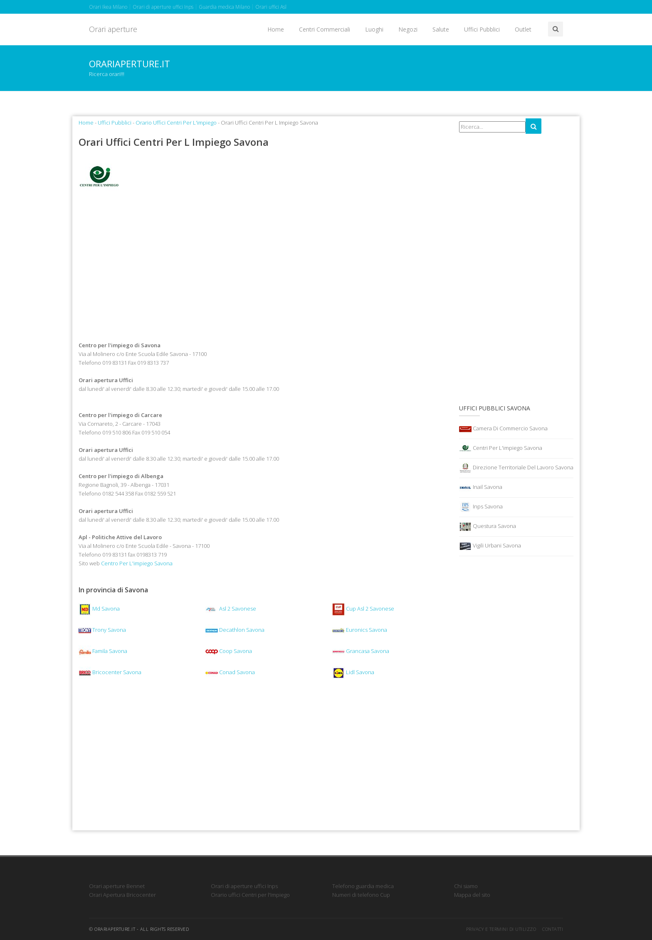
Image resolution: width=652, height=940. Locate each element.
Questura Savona (487, 526)
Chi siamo (466, 886)
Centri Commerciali (324, 29)
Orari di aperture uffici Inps (163, 6)
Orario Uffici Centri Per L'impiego (176, 122)
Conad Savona (230, 672)
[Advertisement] (263, 265)
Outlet (523, 29)
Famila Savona (103, 651)
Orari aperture (113, 29)
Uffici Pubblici (482, 29)
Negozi (407, 29)
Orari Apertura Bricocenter (122, 894)
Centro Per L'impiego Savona (137, 563)
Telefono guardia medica (363, 886)
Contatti (552, 929)
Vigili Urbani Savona (490, 546)
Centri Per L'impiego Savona (500, 448)
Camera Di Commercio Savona (503, 429)
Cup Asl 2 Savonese (363, 608)
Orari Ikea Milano (108, 6)
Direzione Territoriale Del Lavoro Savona (516, 468)
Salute (440, 29)
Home (275, 29)
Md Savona (99, 608)
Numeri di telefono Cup (361, 894)
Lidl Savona (353, 672)
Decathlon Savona (234, 629)
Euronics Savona (359, 629)
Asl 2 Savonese (230, 608)
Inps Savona (481, 507)
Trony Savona (102, 629)
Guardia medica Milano (224, 6)
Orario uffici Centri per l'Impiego (250, 894)
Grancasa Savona (360, 651)
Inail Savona (480, 487)
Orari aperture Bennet (117, 886)
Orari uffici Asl (270, 6)
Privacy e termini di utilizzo (501, 929)
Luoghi (374, 29)
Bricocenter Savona (110, 672)
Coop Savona (228, 651)
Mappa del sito (472, 894)
